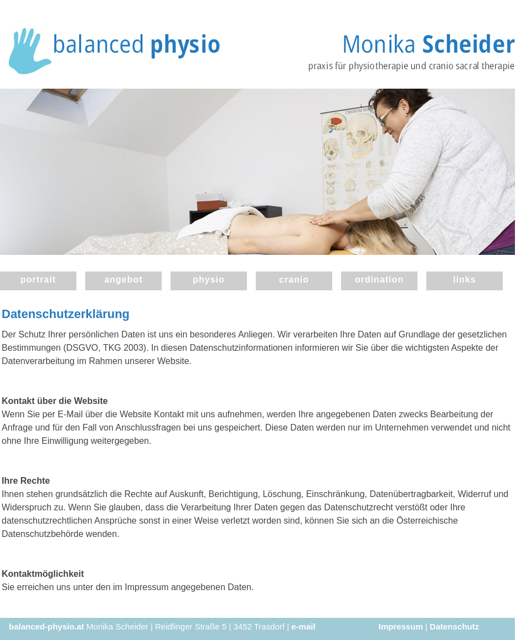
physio (209, 279)
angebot (123, 279)
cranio (294, 279)
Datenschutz (454, 626)
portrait (38, 279)
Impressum (401, 626)
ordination (379, 279)
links (464, 279)
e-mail (303, 626)
